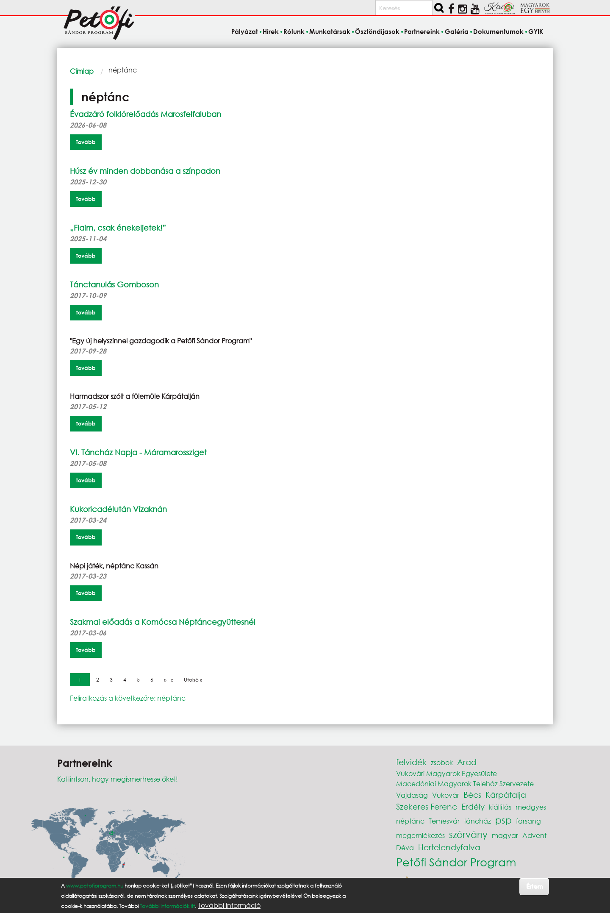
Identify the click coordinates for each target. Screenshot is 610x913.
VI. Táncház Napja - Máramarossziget (138, 452)
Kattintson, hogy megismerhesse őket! (117, 778)
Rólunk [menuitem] (294, 31)
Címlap (82, 71)
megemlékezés (420, 835)
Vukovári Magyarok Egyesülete (446, 773)
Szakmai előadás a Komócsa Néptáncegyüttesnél (162, 621)
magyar (505, 835)
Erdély (473, 806)
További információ (229, 905)
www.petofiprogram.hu (94, 885)
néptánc (410, 820)
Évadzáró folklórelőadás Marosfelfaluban (145, 114)
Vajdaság (412, 795)
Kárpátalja (505, 794)
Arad (467, 762)
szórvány (468, 834)
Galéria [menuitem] (457, 31)
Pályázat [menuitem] (244, 31)
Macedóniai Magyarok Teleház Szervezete (465, 783)
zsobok (442, 762)
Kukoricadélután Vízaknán (118, 509)
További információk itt (167, 906)
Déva (405, 847)
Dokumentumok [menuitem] (498, 31)
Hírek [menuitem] (271, 31)
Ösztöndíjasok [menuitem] (377, 31)
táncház (477, 820)
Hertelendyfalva (449, 847)
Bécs (472, 794)
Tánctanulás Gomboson (114, 284)
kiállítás (500, 806)
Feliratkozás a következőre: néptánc (128, 697)
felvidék (411, 762)
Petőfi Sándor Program (456, 861)
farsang (528, 820)
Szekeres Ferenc (426, 806)
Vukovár (445, 795)
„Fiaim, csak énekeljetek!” (118, 227)
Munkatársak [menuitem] (329, 31)
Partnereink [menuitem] (422, 31)
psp (503, 820)
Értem (534, 886)
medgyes (531, 806)
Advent (534, 835)
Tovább (86, 142)
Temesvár (444, 820)
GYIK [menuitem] (535, 31)
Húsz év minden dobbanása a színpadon (145, 170)
